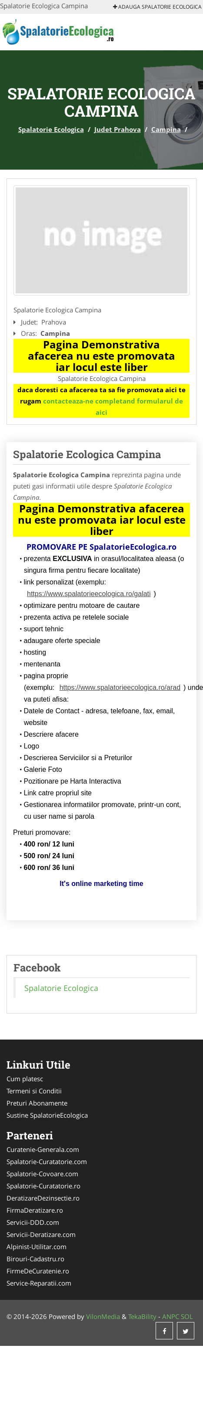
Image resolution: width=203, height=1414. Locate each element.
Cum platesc (25, 1079)
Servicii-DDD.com (33, 1222)
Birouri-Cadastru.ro (35, 1259)
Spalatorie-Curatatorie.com (47, 1161)
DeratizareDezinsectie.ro (43, 1198)
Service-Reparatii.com (39, 1283)
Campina (166, 129)
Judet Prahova (117, 129)
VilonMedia (103, 1316)
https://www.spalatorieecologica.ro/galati (89, 593)
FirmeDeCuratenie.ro (38, 1271)
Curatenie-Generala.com (43, 1149)
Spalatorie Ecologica (51, 129)
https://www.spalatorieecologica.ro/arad (120, 687)
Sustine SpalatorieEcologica (47, 1115)
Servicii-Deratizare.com (41, 1234)
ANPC (170, 1316)
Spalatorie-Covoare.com (42, 1174)
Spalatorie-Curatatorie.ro (43, 1186)
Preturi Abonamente (37, 1103)
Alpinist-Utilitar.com (37, 1246)
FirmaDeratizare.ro (35, 1210)
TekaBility (142, 1316)
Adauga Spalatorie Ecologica (157, 6)
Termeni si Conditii (34, 1091)
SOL (187, 1316)
